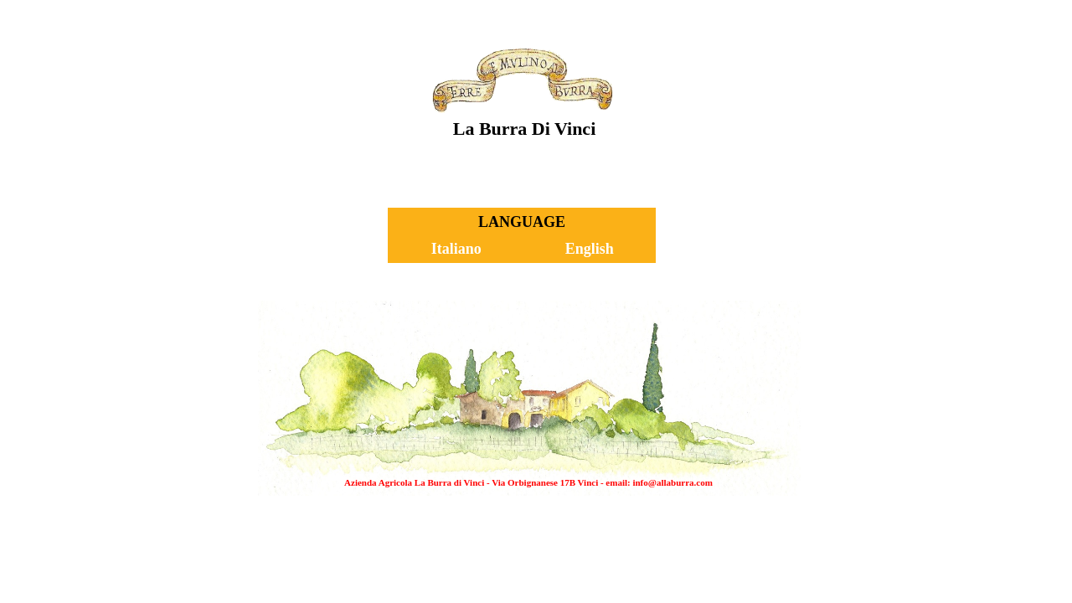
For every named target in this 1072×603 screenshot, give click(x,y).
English (589, 248)
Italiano (456, 248)
